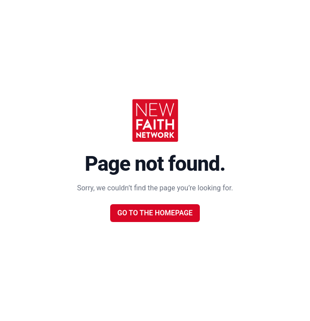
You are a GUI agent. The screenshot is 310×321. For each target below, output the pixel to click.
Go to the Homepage (155, 213)
